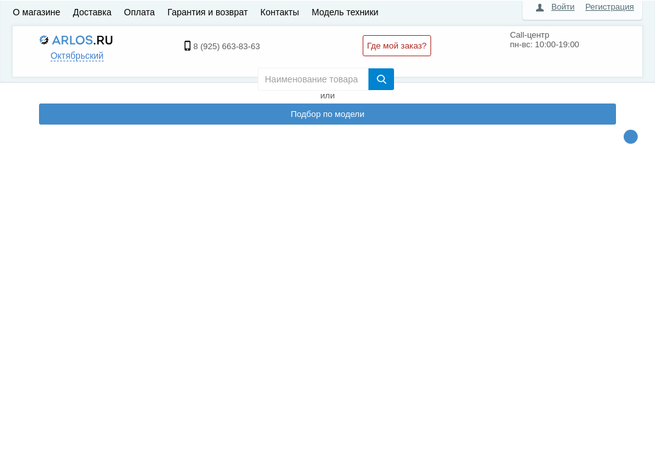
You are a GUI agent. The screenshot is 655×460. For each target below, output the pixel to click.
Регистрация (609, 7)
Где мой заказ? (397, 45)
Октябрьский (77, 55)
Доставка (92, 12)
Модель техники (345, 12)
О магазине (36, 12)
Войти (562, 7)
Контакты (279, 12)
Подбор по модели (327, 114)
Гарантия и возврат (208, 12)
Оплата (139, 12)
